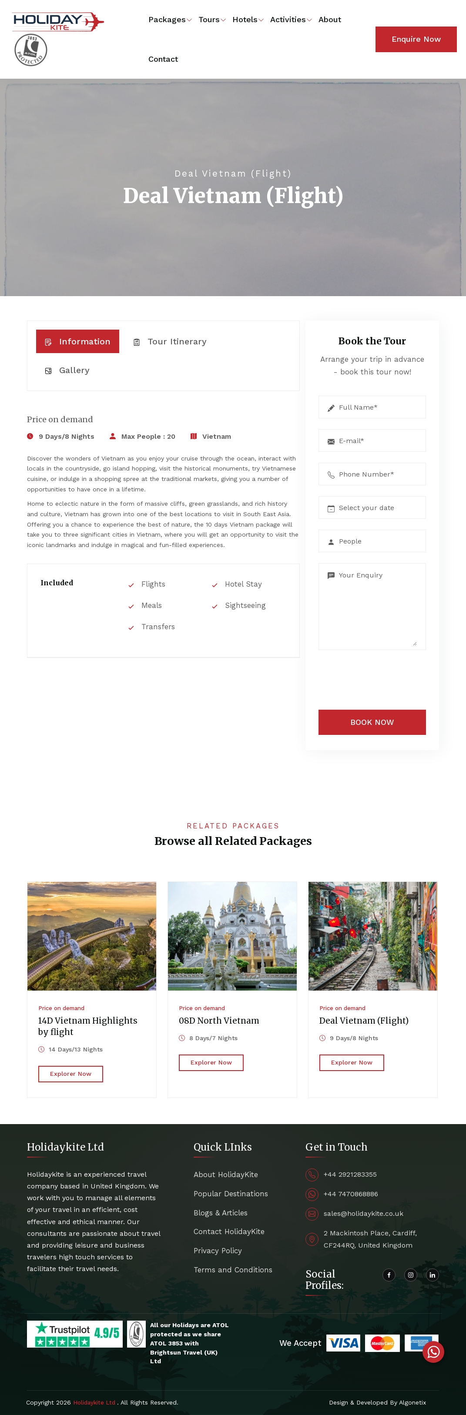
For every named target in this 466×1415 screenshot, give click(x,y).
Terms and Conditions (233, 1269)
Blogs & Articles (221, 1212)
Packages (167, 19)
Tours (209, 19)
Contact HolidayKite (229, 1231)
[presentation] (372, 678)
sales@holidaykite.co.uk (363, 1213)
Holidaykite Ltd (95, 1402)
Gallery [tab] (67, 370)
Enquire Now (416, 38)
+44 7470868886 (351, 1194)
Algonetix (412, 1402)
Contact (163, 58)
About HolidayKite (226, 1174)
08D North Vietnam (219, 1021)
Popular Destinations (231, 1193)
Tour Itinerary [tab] (170, 341)
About (329, 19)
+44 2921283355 (350, 1174)
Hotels (245, 19)
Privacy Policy (218, 1250)
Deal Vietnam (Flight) (364, 1021)
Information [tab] (78, 341)
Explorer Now (70, 1073)
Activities (288, 19)
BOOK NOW (372, 722)
